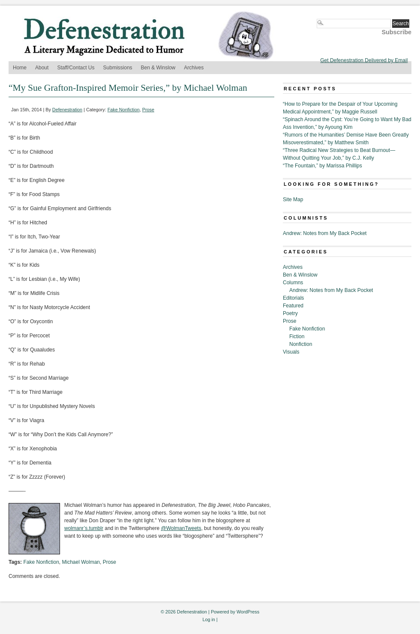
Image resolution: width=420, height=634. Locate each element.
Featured (293, 306)
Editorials (293, 298)
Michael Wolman (81, 562)
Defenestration (67, 109)
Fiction (296, 336)
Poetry (290, 313)
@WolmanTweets (181, 528)
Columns (293, 283)
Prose (148, 109)
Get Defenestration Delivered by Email (364, 60)
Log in (208, 619)
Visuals (291, 352)
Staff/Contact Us (75, 68)
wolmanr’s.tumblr (83, 528)
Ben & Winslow (158, 68)
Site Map (293, 199)
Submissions (117, 68)
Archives (194, 68)
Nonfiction (300, 344)
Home (20, 68)
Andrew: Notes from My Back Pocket (324, 233)
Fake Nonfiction (124, 109)
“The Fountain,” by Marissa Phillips (322, 166)
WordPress (248, 611)
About (41, 68)
